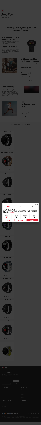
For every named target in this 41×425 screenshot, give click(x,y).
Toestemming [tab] (8, 206)
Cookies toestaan (32, 220)
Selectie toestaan (20, 220)
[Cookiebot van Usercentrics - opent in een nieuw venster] (34, 204)
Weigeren (8, 220)
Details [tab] (20, 206)
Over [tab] (32, 206)
